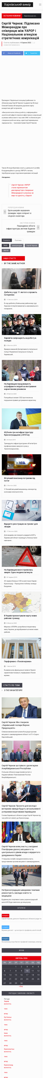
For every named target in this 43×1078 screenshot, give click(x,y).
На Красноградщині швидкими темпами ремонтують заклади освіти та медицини (21, 892)
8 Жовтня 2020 (11, 622)
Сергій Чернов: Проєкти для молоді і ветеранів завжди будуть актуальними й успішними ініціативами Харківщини (21, 808)
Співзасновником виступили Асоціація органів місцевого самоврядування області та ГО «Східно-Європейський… (20, 733)
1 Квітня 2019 (11, 665)
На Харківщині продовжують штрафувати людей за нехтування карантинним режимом (20, 386)
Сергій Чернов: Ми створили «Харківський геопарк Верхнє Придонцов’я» (16, 724)
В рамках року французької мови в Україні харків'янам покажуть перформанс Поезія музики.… (20, 671)
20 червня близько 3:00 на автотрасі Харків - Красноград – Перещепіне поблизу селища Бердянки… (20, 582)
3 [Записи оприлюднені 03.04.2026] (27, 966)
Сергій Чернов (31, 245)
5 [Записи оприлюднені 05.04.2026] (38, 966)
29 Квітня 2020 (11, 393)
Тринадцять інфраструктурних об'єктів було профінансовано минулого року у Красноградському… (20, 445)
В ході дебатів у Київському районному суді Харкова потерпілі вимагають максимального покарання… (21, 305)
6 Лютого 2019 (11, 345)
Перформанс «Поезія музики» (18, 660)
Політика (18, 240)
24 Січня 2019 (11, 439)
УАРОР (6, 250)
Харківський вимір (17, 4)
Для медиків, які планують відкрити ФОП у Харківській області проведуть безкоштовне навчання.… (20, 537)
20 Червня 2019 (11, 576)
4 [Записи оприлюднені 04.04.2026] (32, 966)
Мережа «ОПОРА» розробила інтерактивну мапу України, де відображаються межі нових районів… (21, 628)
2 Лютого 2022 (11, 485)
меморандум (17, 245)
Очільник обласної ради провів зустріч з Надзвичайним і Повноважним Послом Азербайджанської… (17, 773)
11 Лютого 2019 (11, 299)
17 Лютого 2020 (11, 531)
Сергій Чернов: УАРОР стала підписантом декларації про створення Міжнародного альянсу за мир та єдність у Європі (22, 190)
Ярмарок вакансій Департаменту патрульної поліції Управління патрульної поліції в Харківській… (20, 351)
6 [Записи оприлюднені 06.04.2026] (4, 970)
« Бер (21, 985)
